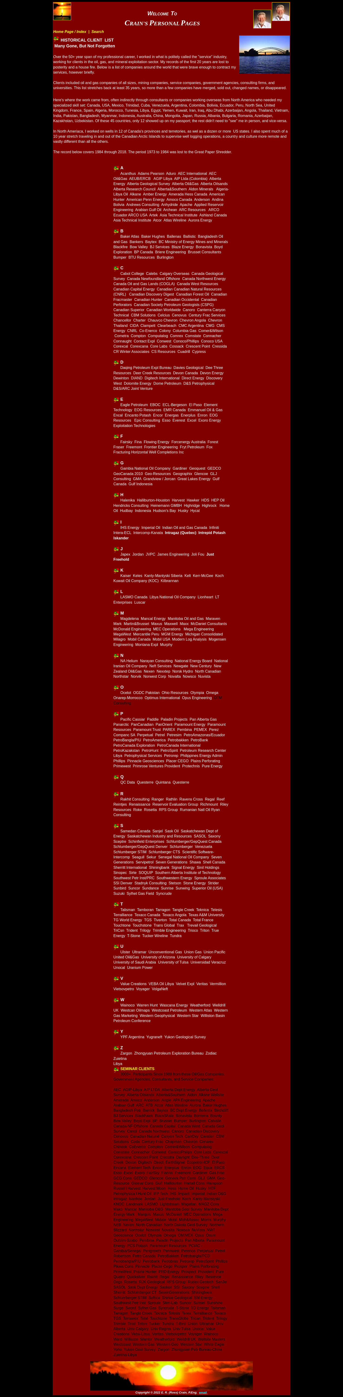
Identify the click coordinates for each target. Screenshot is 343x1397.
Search (98, 32)
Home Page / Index (69, 32)
